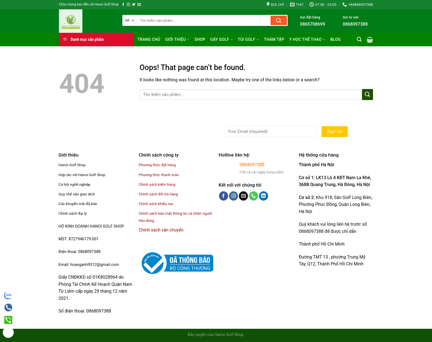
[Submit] (279, 20)
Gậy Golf (221, 39)
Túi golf (248, 39)
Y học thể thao (307, 39)
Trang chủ (148, 39)
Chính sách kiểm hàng (157, 184)
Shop (200, 39)
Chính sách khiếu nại (156, 203)
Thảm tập (274, 39)
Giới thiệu (177, 39)
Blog (335, 39)
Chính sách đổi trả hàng (158, 194)
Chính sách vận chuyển (161, 230)
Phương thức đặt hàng (157, 165)
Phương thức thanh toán (159, 175)
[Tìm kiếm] (359, 39)
